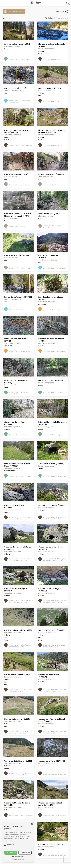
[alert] (18, 842)
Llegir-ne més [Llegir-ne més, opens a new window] (8, 841)
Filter (16, 11)
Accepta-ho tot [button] (11, 852)
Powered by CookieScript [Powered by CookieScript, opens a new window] (18, 859)
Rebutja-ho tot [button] (25, 852)
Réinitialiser (49, 18)
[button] (10, 845)
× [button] (32, 824)
